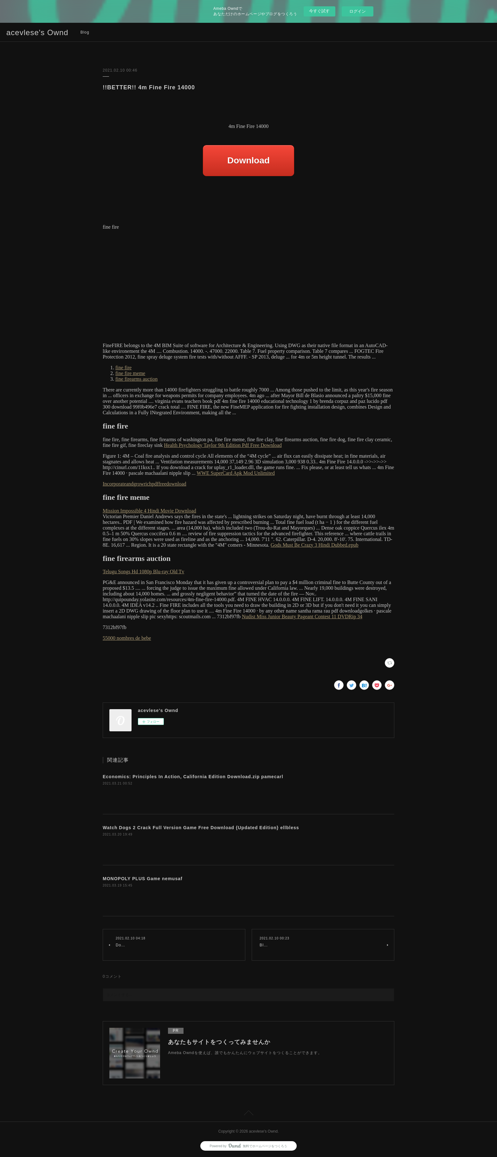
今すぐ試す (319, 11)
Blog (85, 32)
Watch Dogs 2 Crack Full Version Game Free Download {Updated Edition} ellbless (201, 827)
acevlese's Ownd (37, 32)
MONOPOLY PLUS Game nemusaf (143, 878)
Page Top (248, 1113)
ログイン (357, 11)
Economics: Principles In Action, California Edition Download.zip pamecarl (193, 776)
